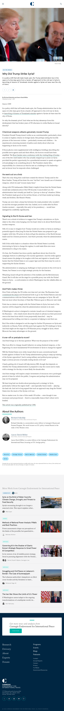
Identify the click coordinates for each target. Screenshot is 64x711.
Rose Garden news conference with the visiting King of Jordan (36, 155)
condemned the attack (10, 295)
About (5, 653)
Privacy (35, 665)
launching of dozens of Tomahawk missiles (20, 113)
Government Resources (40, 670)
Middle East (53, 454)
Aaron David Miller (22, 97)
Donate (6, 661)
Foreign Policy (17, 454)
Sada (16, 493)
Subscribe (15, 631)
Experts (6, 657)
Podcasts (36, 654)
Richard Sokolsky (9, 97)
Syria (5, 458)
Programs (37, 644)
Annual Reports (37, 661)
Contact (35, 658)
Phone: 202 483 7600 (8, 694)
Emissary (6, 648)
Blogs (35, 651)
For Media (36, 668)
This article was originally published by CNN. (19, 405)
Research (6, 644)
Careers (35, 663)
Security (6, 454)
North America (29, 454)
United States (42, 454)
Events (35, 648)
